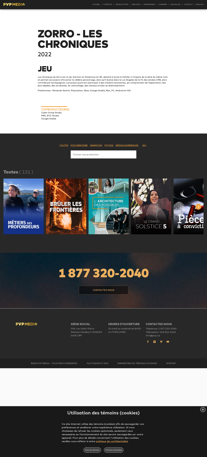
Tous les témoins (92, 450)
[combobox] (103, 242)
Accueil (96, 4)
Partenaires (149, 4)
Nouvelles (175, 4)
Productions (122, 4)
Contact (188, 4)
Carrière (163, 4)
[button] (23, 295)
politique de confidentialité (112, 441)
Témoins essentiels (114, 450)
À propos (107, 4)
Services (136, 4)
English (200, 4)
